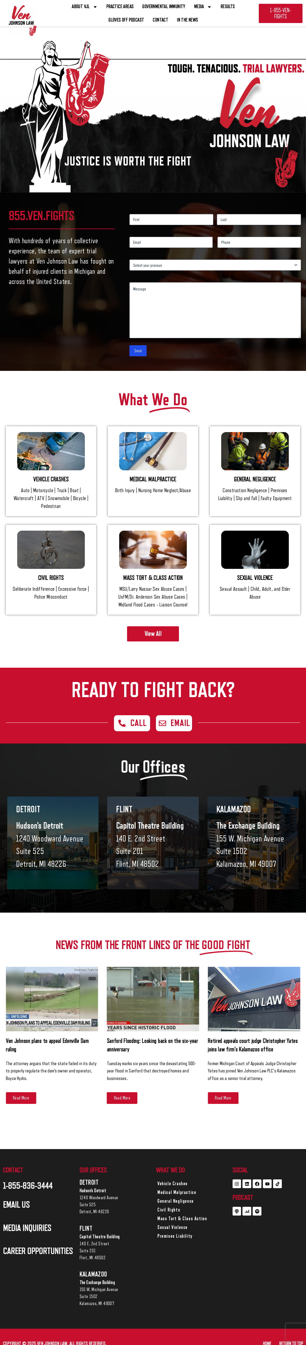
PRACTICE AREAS (120, 6)
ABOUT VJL (85, 6)
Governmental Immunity (163, 6)
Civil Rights (168, 1210)
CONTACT (160, 19)
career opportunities (38, 1251)
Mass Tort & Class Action (182, 1218)
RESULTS (228, 6)
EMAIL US (16, 1204)
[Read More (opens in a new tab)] (21, 1098)
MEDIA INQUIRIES (27, 1228)
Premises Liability (175, 1236)
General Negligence (175, 1201)
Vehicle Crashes (172, 1183)
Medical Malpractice (176, 1192)
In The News (187, 19)
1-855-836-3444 (27, 1185)
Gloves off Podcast (126, 19)
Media (203, 6)
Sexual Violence (172, 1227)
